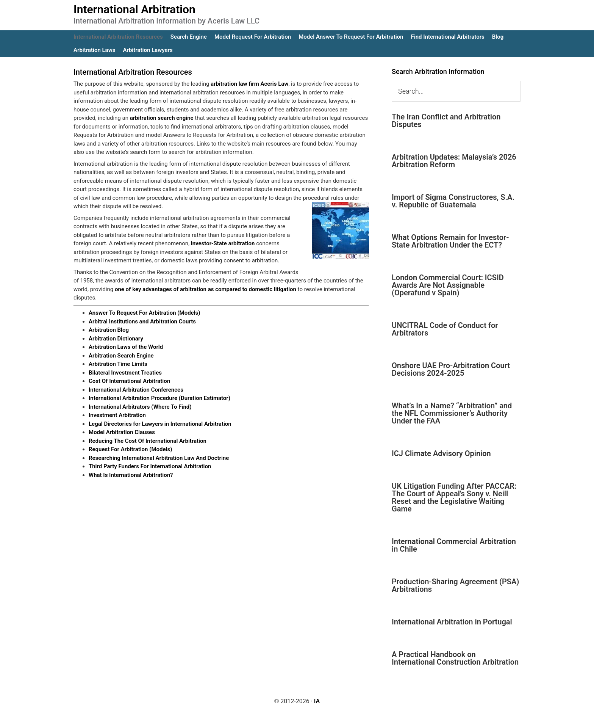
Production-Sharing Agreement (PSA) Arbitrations (455, 585)
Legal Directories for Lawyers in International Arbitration (160, 423)
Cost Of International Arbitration (129, 381)
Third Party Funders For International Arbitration (150, 466)
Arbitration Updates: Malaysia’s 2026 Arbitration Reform (454, 160)
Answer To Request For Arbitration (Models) (144, 312)
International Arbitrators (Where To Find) (140, 406)
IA (317, 701)
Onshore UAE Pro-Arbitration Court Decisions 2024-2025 (451, 369)
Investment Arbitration (117, 415)
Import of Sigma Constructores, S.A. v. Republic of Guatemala (453, 201)
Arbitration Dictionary (116, 338)
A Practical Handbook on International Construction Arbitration (455, 658)
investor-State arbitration (223, 243)
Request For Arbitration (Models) (130, 449)
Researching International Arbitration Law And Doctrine (159, 458)
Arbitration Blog (109, 329)
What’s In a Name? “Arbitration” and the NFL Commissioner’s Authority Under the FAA (452, 413)
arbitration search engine (162, 117)
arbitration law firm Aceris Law (249, 83)
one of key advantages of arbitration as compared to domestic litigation (205, 289)
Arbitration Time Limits (118, 364)
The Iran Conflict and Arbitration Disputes (446, 120)
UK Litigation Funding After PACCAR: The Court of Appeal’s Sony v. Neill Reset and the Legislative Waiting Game (454, 497)
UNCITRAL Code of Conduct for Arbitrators (445, 329)
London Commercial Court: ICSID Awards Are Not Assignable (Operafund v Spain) (448, 285)
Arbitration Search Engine (121, 355)
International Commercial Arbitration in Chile (454, 545)
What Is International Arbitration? (131, 475)
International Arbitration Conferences (136, 389)
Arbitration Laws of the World (126, 346)
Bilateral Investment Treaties (125, 372)
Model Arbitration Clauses (122, 432)
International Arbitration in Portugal (452, 621)
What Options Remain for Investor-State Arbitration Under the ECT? (450, 241)
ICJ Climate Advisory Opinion (441, 453)
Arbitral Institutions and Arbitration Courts (142, 321)
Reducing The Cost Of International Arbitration (147, 441)
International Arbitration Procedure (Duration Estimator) (159, 398)
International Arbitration (134, 9)
